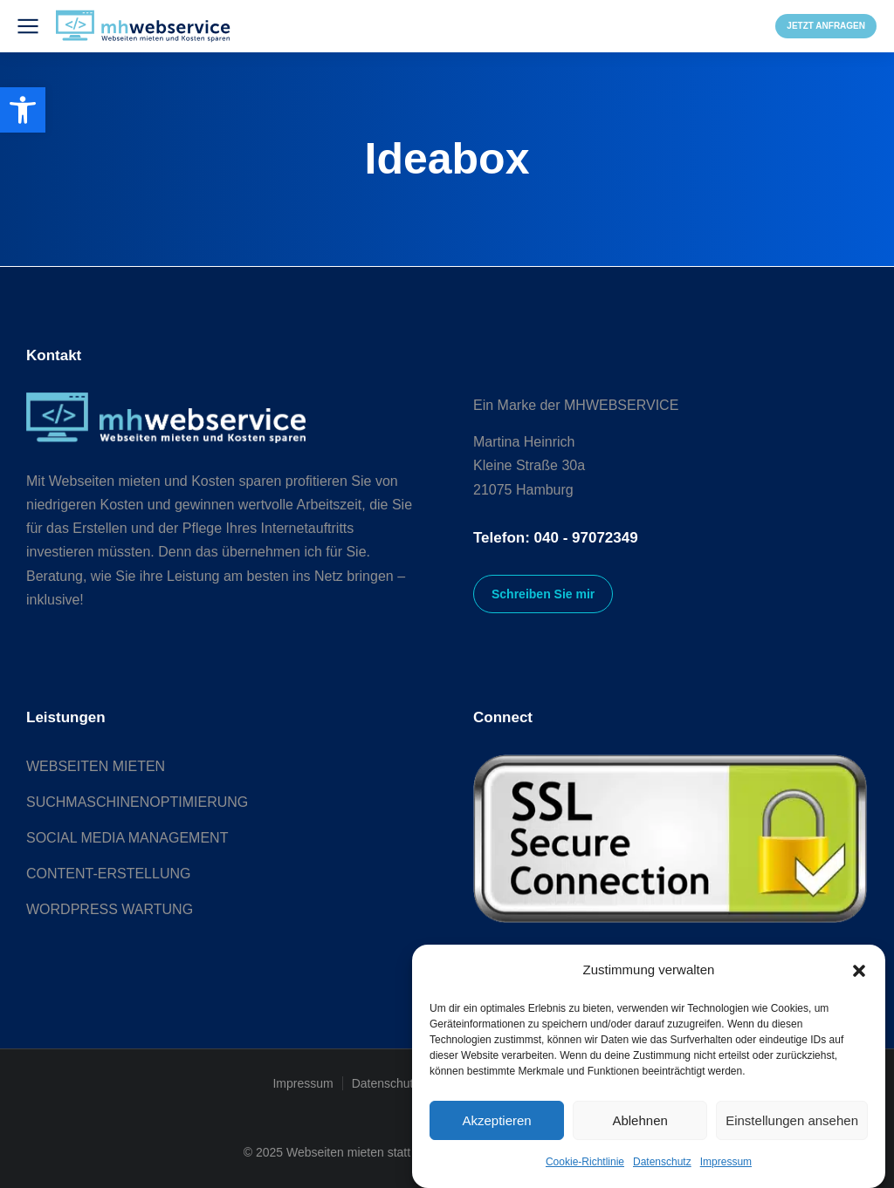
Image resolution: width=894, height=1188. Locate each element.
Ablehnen (639, 1120)
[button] (859, 971)
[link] (22, 110)
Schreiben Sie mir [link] (543, 594)
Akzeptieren (496, 1120)
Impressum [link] (726, 1162)
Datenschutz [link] (662, 1162)
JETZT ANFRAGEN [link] (826, 26)
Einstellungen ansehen (792, 1120)
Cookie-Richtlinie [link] (585, 1162)
